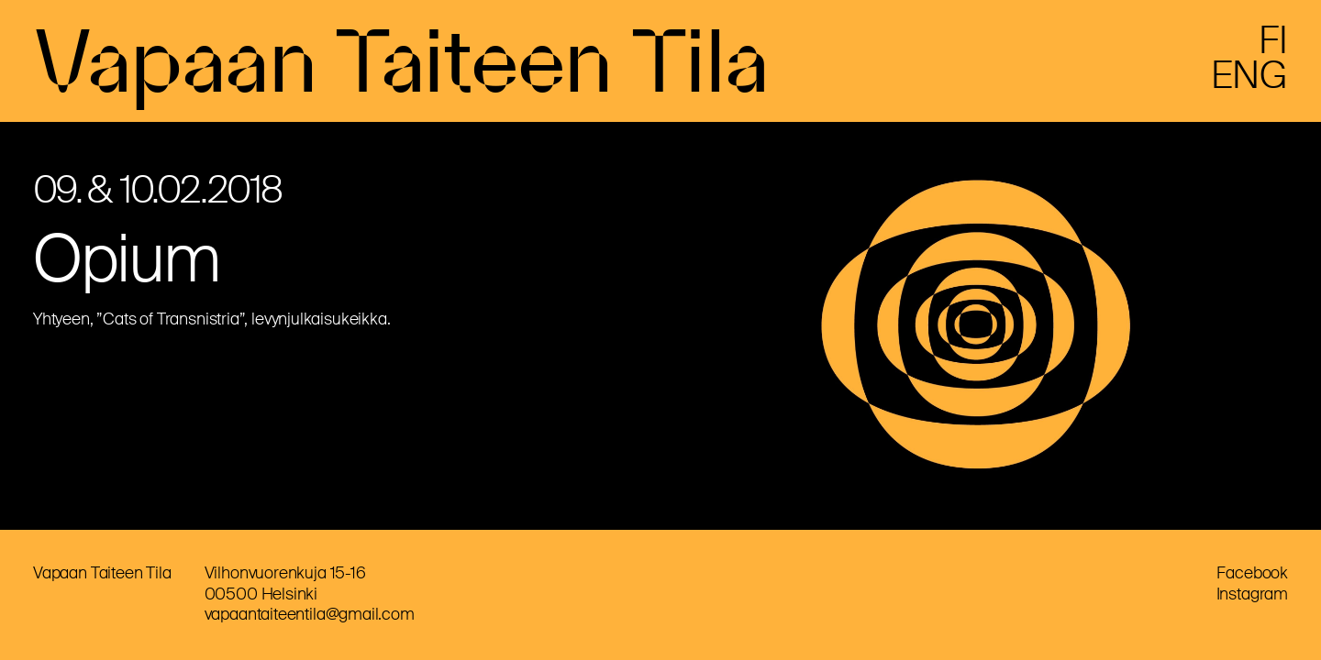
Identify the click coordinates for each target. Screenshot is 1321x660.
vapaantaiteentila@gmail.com (310, 614)
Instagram (1252, 594)
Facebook (1252, 573)
